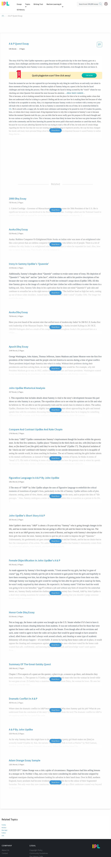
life (10, 103)
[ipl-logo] (5, 5)
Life (3, 830)
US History (68, 4)
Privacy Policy (35, 854)
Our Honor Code (36, 851)
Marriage (4, 825)
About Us (5, 845)
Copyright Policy (36, 845)
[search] (100, 4)
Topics (28, 4)
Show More (55, 125)
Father (4, 827)
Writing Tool (38, 4)
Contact (5, 848)
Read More (55, 204)
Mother (4, 822)
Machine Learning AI (53, 4)
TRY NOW (89, 70)
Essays (19, 4)
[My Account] (106, 4)
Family (4, 819)
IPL (3, 10)
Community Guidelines (39, 848)
